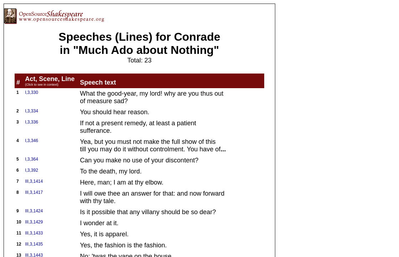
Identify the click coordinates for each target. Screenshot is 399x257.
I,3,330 (31, 92)
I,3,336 (31, 122)
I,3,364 (31, 159)
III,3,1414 (34, 181)
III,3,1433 (34, 233)
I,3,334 (31, 111)
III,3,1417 (34, 192)
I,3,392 (31, 170)
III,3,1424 (34, 210)
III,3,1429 (34, 222)
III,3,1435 (34, 244)
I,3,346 (31, 140)
